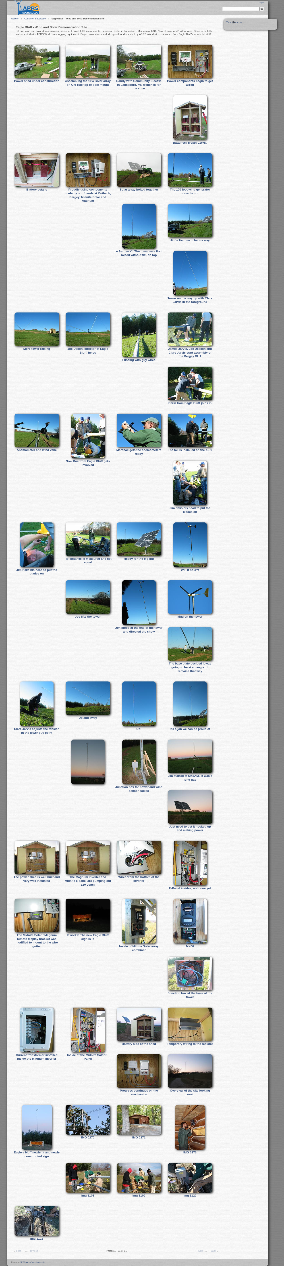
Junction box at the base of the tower (190, 995)
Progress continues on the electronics (139, 1092)
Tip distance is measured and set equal (87, 560)
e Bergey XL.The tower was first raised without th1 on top (139, 253)
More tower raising (36, 348)
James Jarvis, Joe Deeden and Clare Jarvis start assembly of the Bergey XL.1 (190, 352)
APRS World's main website (32, 1262)
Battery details (36, 189)
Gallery (15, 18)
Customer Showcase (35, 18)
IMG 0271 (138, 1137)
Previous (31, 1251)
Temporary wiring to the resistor (190, 1044)
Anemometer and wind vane (37, 450)
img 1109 (139, 1195)
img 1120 (190, 1195)
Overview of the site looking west (190, 1092)
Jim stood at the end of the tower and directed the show (139, 629)
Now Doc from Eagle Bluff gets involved (88, 463)
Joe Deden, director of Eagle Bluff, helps (87, 350)
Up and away (88, 717)
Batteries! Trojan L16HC (190, 142)
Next (202, 1251)
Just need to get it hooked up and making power (190, 828)
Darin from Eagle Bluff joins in (190, 403)
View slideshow (234, 22)
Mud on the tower (190, 616)
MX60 (190, 946)
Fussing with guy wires (138, 360)
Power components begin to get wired (190, 82)
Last (215, 1251)
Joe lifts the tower (88, 616)
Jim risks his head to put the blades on (190, 510)
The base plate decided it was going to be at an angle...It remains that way (190, 667)
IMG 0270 (87, 1137)
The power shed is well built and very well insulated (37, 878)
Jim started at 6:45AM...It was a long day (190, 777)
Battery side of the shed (139, 1044)
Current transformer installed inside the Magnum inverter (37, 1057)
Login (261, 3)
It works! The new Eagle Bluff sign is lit (88, 937)
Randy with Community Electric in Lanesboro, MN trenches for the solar (139, 84)
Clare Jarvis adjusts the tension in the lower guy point (37, 730)
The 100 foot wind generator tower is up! (190, 191)
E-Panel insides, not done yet (190, 888)
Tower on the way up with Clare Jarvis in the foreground (190, 300)
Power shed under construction (36, 81)
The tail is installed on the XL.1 (190, 450)
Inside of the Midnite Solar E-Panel (87, 1057)
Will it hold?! (190, 570)
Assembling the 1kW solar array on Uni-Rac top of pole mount (88, 82)
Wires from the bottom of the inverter (139, 878)
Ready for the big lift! (139, 558)
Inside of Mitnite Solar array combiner (139, 948)
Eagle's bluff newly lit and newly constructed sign (37, 1154)
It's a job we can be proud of (190, 729)
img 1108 (87, 1195)
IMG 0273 (190, 1152)
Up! (138, 729)
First (16, 1251)
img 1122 (36, 1238)
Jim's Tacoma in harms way (190, 240)
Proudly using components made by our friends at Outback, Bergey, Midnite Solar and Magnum (88, 195)
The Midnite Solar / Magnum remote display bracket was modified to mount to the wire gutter (37, 940)
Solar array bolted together (139, 189)
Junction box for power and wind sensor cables (139, 788)
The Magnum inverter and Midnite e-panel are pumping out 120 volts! (88, 880)
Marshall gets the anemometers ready (138, 451)
